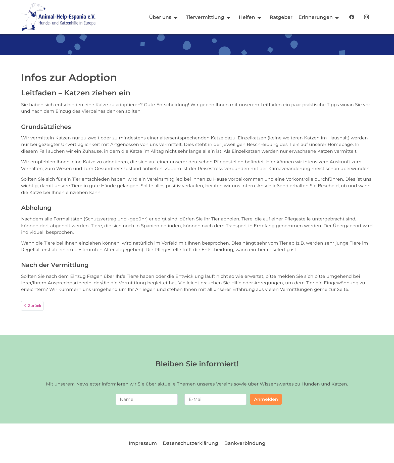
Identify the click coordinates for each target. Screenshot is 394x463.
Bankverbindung (244, 443)
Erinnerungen (316, 17)
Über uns (160, 17)
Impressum (143, 443)
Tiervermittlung (205, 17)
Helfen (247, 17)
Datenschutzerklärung (190, 443)
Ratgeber (281, 17)
